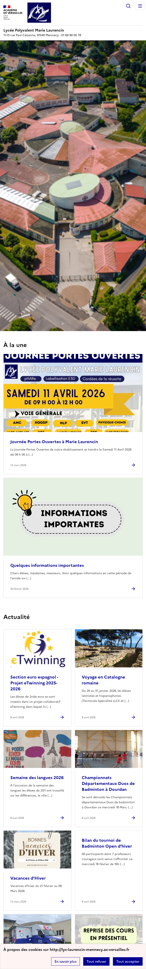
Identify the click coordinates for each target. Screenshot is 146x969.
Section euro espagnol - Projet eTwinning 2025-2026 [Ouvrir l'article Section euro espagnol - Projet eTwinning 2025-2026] (34, 683)
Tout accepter (127, 961)
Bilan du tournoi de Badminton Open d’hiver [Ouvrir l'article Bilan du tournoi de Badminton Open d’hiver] (107, 843)
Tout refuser (96, 961)
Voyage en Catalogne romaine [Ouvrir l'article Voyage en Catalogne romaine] (103, 680)
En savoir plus (65, 961)
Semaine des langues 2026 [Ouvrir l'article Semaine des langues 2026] (37, 777)
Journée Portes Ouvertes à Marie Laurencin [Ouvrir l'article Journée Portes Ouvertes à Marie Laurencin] (54, 442)
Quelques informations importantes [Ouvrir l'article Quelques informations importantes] (47, 565)
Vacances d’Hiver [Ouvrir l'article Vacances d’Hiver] (28, 878)
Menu (140, 6)
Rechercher (128, 6)
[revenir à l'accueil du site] (73, 30)
